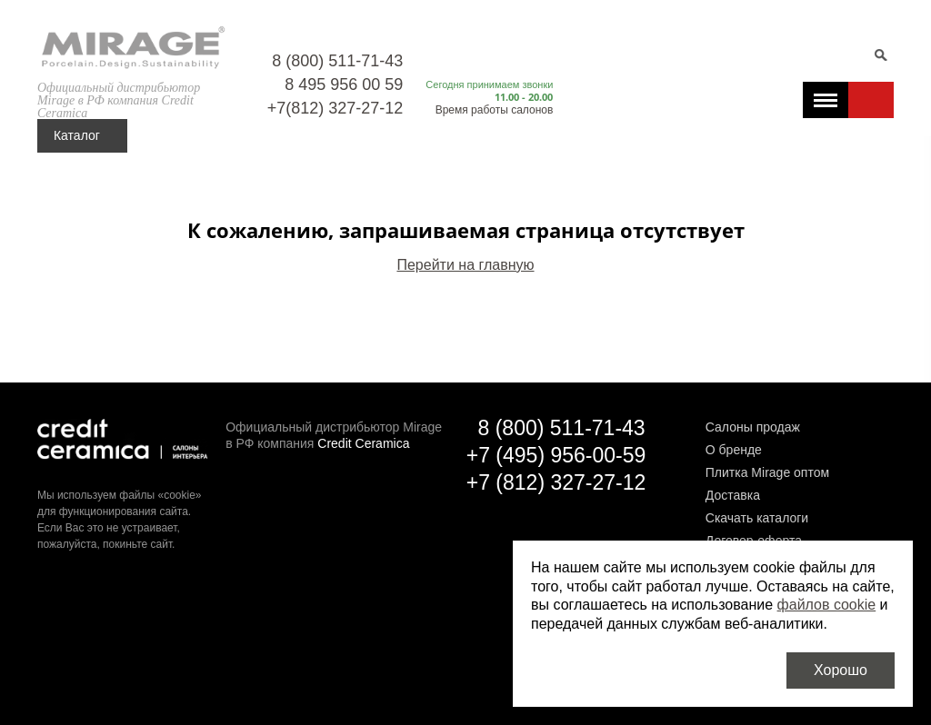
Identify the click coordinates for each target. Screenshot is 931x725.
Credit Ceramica (363, 443)
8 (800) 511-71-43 (337, 61)
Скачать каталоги (757, 518)
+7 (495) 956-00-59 (556, 455)
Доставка (733, 495)
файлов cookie (826, 604)
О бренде (734, 449)
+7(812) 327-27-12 (335, 108)
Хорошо (840, 670)
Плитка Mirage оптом (767, 472)
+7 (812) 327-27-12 (556, 482)
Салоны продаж (753, 427)
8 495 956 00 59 (344, 84)
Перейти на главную (465, 265)
